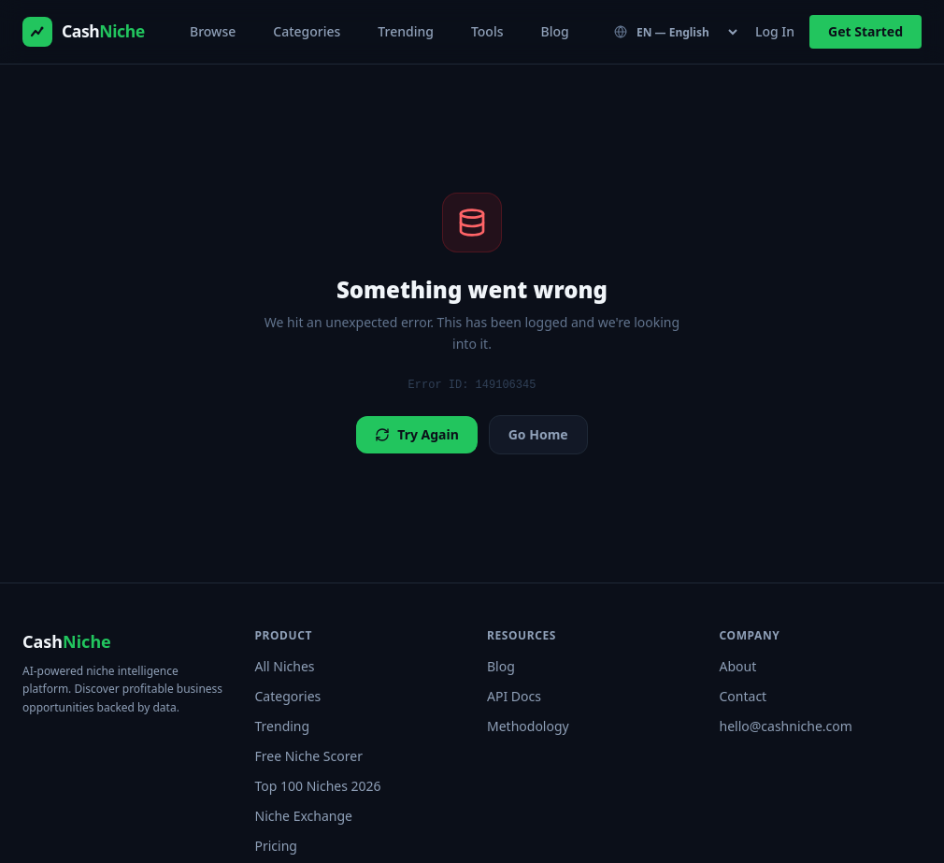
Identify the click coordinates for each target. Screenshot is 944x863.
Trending (406, 31)
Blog (554, 31)
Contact (743, 696)
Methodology (528, 726)
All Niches (285, 666)
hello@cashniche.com (786, 726)
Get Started (865, 31)
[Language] (677, 32)
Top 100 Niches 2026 (318, 786)
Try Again (416, 434)
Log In (774, 31)
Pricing (276, 846)
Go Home (538, 434)
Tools (487, 31)
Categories (306, 31)
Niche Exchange (303, 816)
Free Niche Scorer (309, 756)
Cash (66, 641)
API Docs (514, 696)
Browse (213, 31)
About (738, 666)
